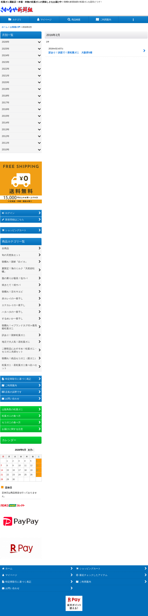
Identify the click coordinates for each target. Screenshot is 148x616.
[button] (74, 19)
